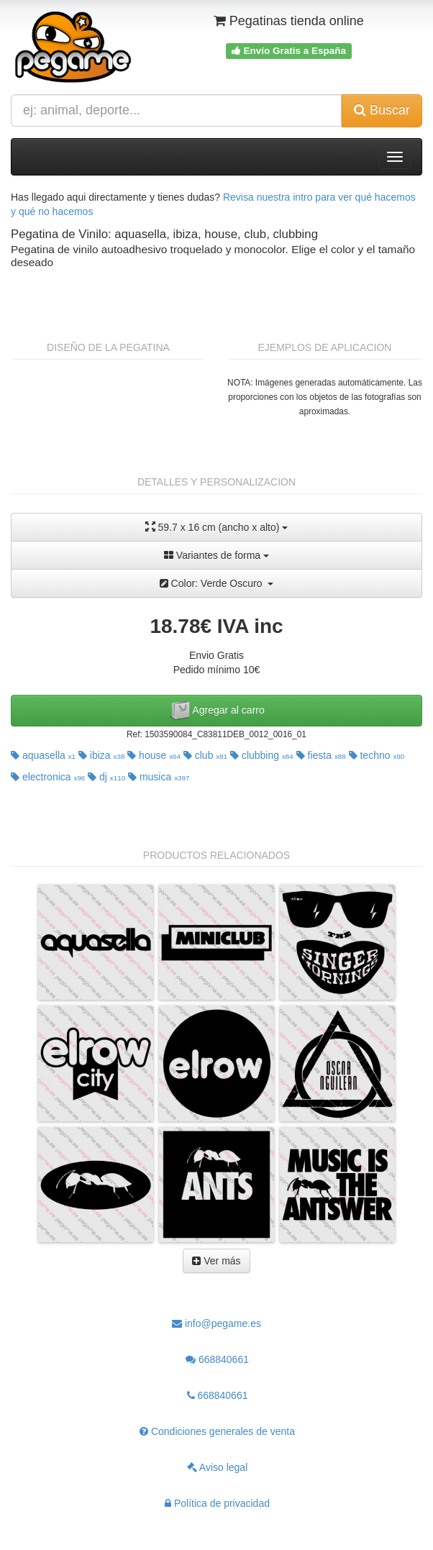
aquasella (43, 755)
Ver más (216, 1261)
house (154, 755)
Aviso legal (217, 1467)
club (205, 755)
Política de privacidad (217, 1503)
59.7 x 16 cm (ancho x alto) (216, 527)
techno (377, 755)
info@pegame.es (216, 1323)
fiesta (321, 755)
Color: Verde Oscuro (217, 583)
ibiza (101, 755)
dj (106, 777)
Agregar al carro (216, 710)
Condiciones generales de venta (217, 1431)
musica (158, 777)
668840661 (217, 1359)
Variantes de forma (216, 555)
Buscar (382, 110)
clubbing (261, 755)
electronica (48, 777)
